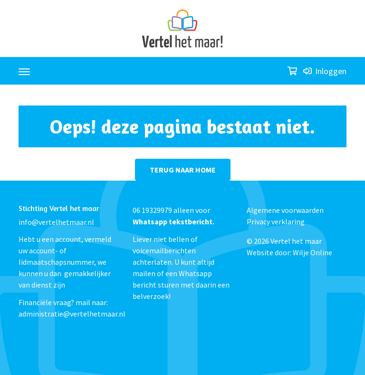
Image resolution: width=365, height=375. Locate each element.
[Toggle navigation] (24, 67)
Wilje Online (312, 252)
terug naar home (183, 169)
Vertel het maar (296, 241)
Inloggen (324, 71)
